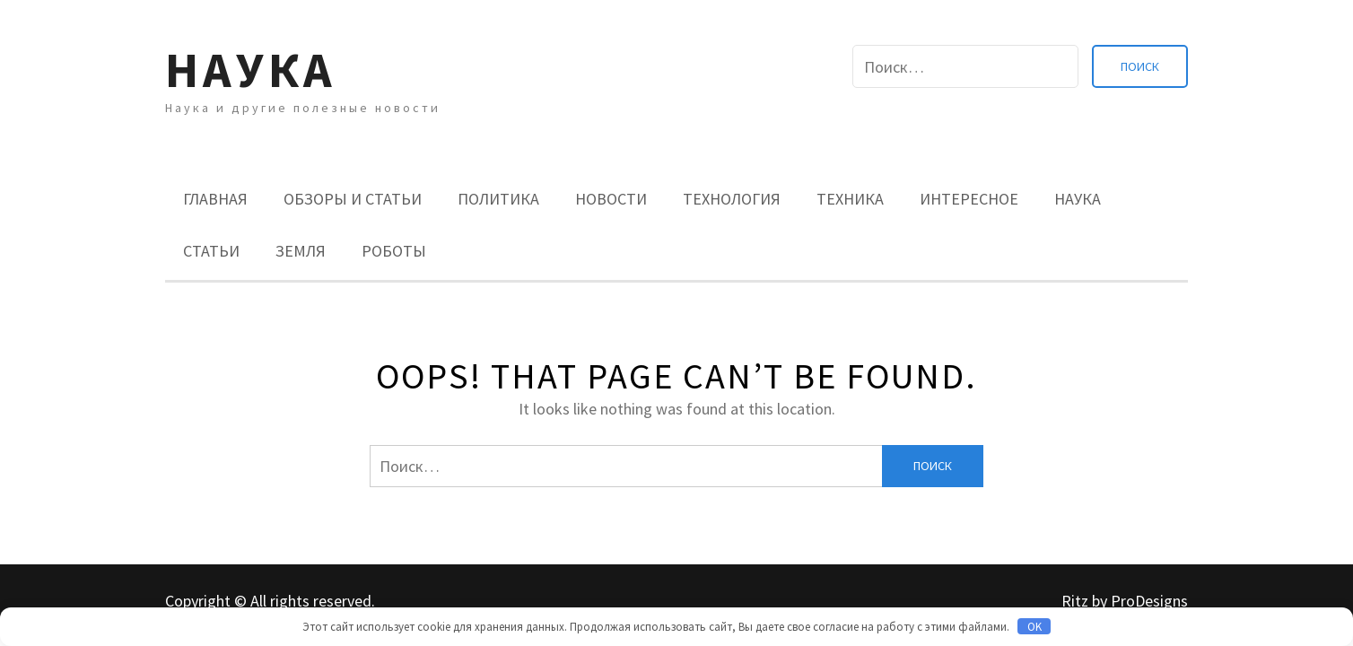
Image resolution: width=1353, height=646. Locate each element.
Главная (215, 198)
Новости (611, 198)
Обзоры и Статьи (353, 198)
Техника (850, 198)
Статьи (211, 250)
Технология (732, 198)
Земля (300, 250)
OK (1034, 626)
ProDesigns (1149, 600)
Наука (250, 69)
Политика (498, 198)
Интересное (969, 198)
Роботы (394, 250)
